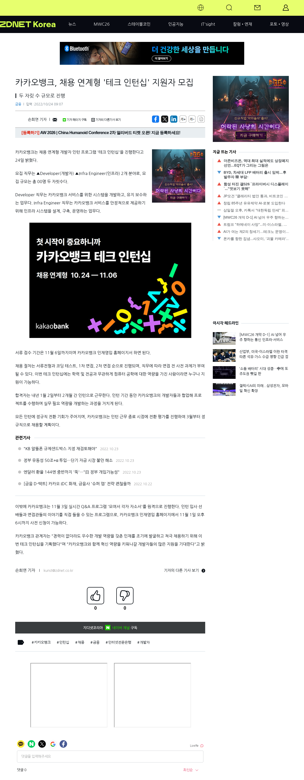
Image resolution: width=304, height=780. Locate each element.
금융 (18, 104)
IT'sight (208, 24)
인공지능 (175, 24)
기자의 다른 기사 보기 (184, 570)
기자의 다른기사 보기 (106, 119)
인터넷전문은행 (119, 642)
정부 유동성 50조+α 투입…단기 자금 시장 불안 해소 (68, 460)
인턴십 (64, 642)
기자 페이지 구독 (75, 119)
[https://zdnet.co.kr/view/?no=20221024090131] (155, 119)
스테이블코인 (139, 24)
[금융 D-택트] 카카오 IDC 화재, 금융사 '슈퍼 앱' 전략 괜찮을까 (77, 484)
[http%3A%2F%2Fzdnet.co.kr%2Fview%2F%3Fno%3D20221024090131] (173, 119)
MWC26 (102, 24)
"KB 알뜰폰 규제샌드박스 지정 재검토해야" (60, 449)
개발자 (145, 642)
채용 (81, 642)
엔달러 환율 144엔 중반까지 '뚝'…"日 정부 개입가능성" (72, 472)
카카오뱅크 (42, 642)
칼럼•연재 (242, 24)
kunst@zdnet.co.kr (58, 570)
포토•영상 (279, 24)
